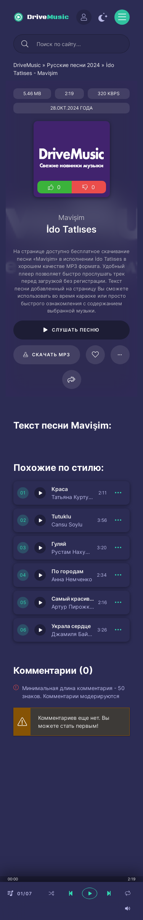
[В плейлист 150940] (118, 575)
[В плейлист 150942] (118, 520)
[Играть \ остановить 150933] (40, 602)
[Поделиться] (71, 379)
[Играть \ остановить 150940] (40, 575)
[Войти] (84, 17)
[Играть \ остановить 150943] (40, 493)
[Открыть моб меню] (122, 17)
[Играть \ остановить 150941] (40, 547)
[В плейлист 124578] (120, 354)
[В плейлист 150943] (118, 493)
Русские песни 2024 (73, 65)
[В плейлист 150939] (118, 630)
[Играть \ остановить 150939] (40, 630)
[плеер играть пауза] (89, 893)
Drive (48, 17)
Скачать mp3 (51, 354)
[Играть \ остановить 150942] (40, 520)
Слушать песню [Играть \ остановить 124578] (76, 330)
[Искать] (24, 43)
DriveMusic (27, 65)
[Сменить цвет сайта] (103, 17)
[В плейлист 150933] (118, 602)
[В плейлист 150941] (118, 547)
